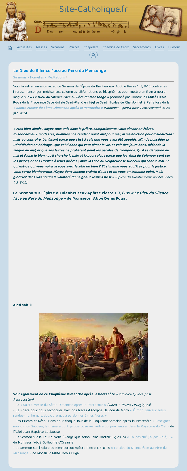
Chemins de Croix (116, 47)
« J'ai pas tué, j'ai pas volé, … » (150, 437)
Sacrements (142, 47)
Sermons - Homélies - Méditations (39, 78)
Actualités (24, 47)
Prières (74, 47)
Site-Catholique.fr (93, 10)
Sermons (57, 47)
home (10, 48)
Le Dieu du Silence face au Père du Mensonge (59, 71)
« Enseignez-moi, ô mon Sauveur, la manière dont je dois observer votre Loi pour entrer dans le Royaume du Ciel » (92, 424)
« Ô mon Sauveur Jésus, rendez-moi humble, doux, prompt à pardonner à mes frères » (89, 413)
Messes (41, 47)
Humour (174, 47)
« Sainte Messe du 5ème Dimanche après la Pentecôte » (58, 108)
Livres (159, 47)
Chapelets (91, 47)
